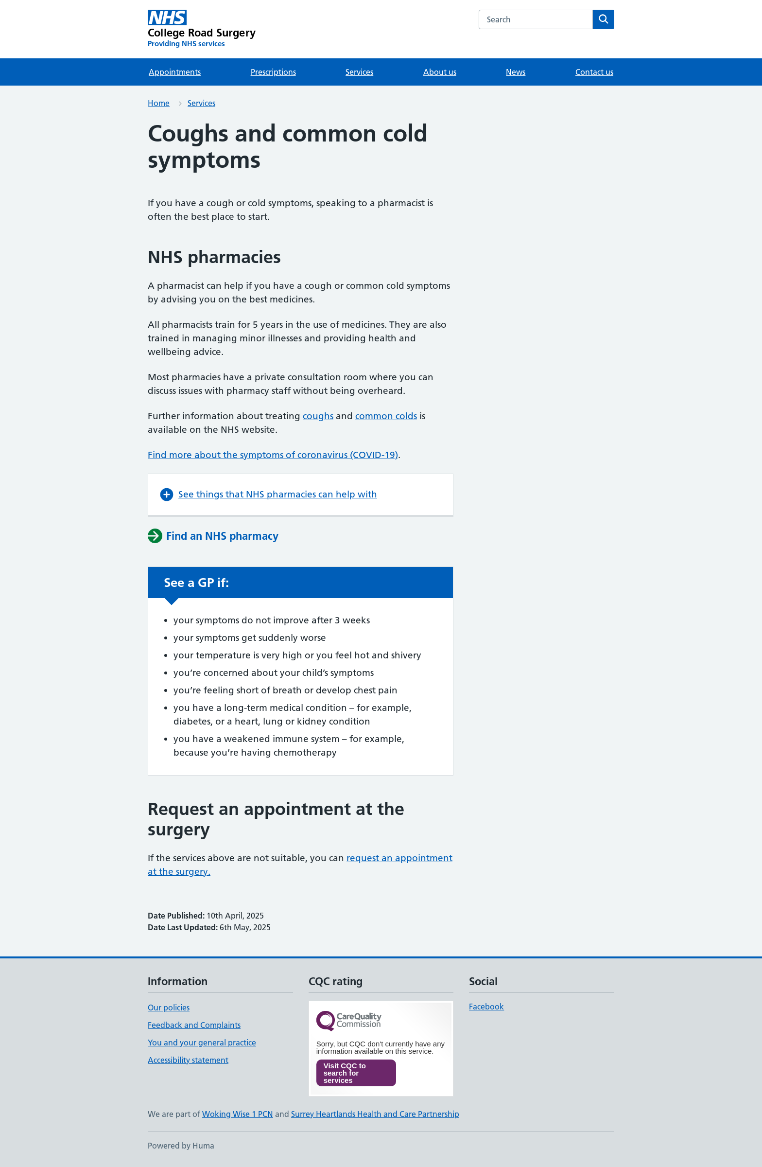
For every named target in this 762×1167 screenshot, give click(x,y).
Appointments (175, 72)
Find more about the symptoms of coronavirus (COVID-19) (273, 454)
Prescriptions (273, 72)
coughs (318, 416)
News (515, 72)
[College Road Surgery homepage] (202, 29)
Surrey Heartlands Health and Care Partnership (375, 1114)
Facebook (486, 1006)
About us (439, 72)
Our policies (169, 1007)
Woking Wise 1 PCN (237, 1114)
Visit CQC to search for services (345, 1072)
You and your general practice (202, 1042)
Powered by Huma (181, 1145)
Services (359, 72)
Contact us (594, 72)
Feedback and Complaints (194, 1025)
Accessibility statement (188, 1060)
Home (159, 103)
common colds (386, 416)
